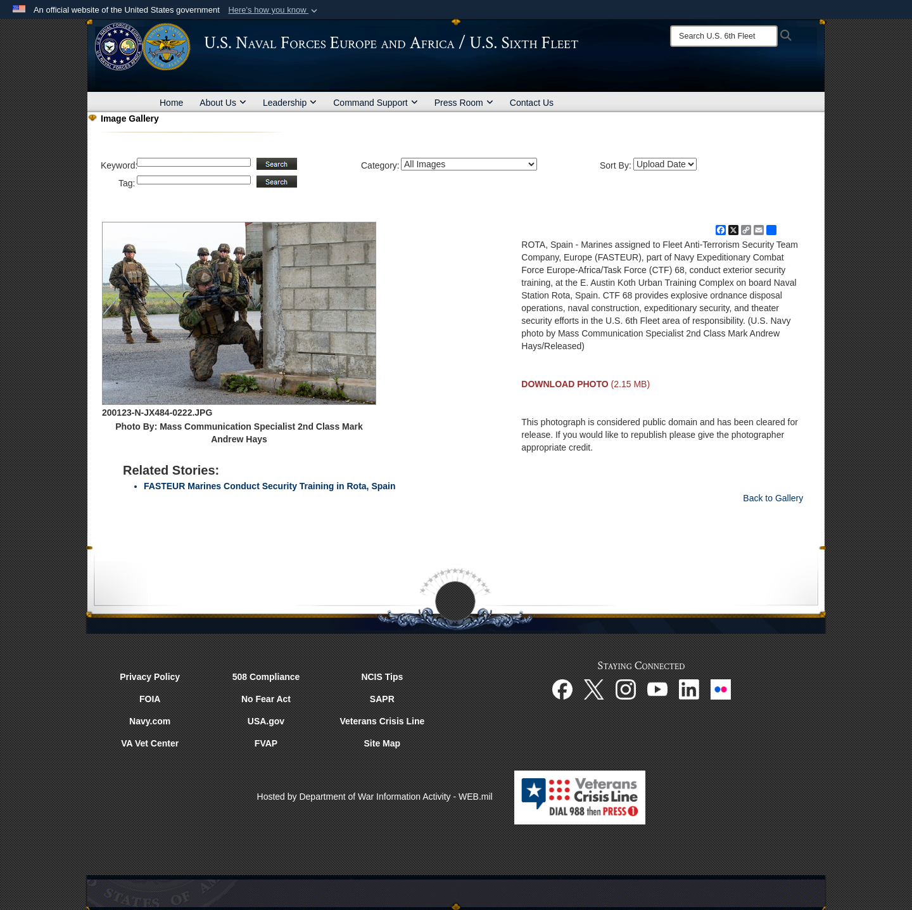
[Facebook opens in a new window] (562, 689)
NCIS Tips (382, 677)
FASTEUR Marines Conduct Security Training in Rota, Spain (270, 486)
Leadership (290, 103)
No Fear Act (266, 699)
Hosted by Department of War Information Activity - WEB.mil (375, 796)
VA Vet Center (150, 743)
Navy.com (149, 721)
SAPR (382, 699)
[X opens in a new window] (594, 689)
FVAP (266, 743)
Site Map (382, 743)
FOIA (149, 699)
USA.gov (266, 721)
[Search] (724, 36)
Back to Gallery (773, 498)
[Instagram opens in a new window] (626, 689)
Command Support (375, 103)
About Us (223, 103)
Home (171, 103)
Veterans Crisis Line (381, 721)
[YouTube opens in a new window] (657, 689)
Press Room (463, 103)
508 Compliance (266, 677)
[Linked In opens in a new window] (689, 689)
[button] (274, 10)
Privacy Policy (150, 677)
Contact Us (532, 103)
